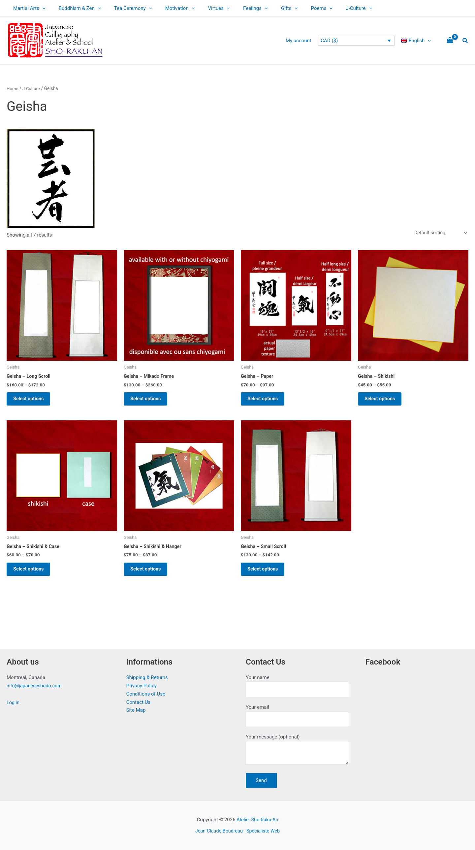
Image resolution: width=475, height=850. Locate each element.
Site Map (136, 708)
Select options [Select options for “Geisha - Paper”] (267, 401)
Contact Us (138, 700)
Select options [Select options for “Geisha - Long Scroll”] (32, 401)
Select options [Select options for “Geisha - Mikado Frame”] (150, 401)
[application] (41, 8)
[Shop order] (438, 233)
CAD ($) (332, 41)
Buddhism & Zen (75, 8)
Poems (297, 8)
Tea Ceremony (125, 8)
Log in (13, 700)
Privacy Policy (141, 683)
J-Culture (331, 8)
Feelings (237, 8)
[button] (465, 41)
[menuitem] (417, 40)
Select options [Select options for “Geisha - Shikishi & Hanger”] (150, 575)
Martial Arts (28, 8)
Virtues (204, 8)
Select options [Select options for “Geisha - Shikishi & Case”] (32, 575)
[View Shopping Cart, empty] (450, 41)
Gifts (268, 8)
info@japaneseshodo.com (35, 683)
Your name (297, 684)
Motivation (168, 8)
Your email (297, 714)
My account (303, 41)
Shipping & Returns (147, 675)
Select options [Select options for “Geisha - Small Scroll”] (267, 575)
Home (13, 88)
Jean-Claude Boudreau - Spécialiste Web (237, 831)
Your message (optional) (297, 750)
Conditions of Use (145, 692)
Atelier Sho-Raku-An (257, 820)
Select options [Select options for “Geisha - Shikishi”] (384, 401)
